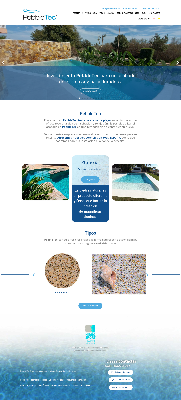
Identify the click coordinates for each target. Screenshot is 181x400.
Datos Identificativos (41, 385)
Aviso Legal (25, 385)
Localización (144, 19)
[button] (79, 98)
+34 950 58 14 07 (131, 8)
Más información (90, 91)
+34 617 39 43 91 (151, 8)
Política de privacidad (61, 385)
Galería (110, 13)
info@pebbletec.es (111, 8)
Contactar (154, 13)
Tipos (102, 13)
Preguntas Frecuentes (128, 13)
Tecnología (91, 13)
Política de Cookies (81, 385)
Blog (144, 13)
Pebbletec (78, 13)
